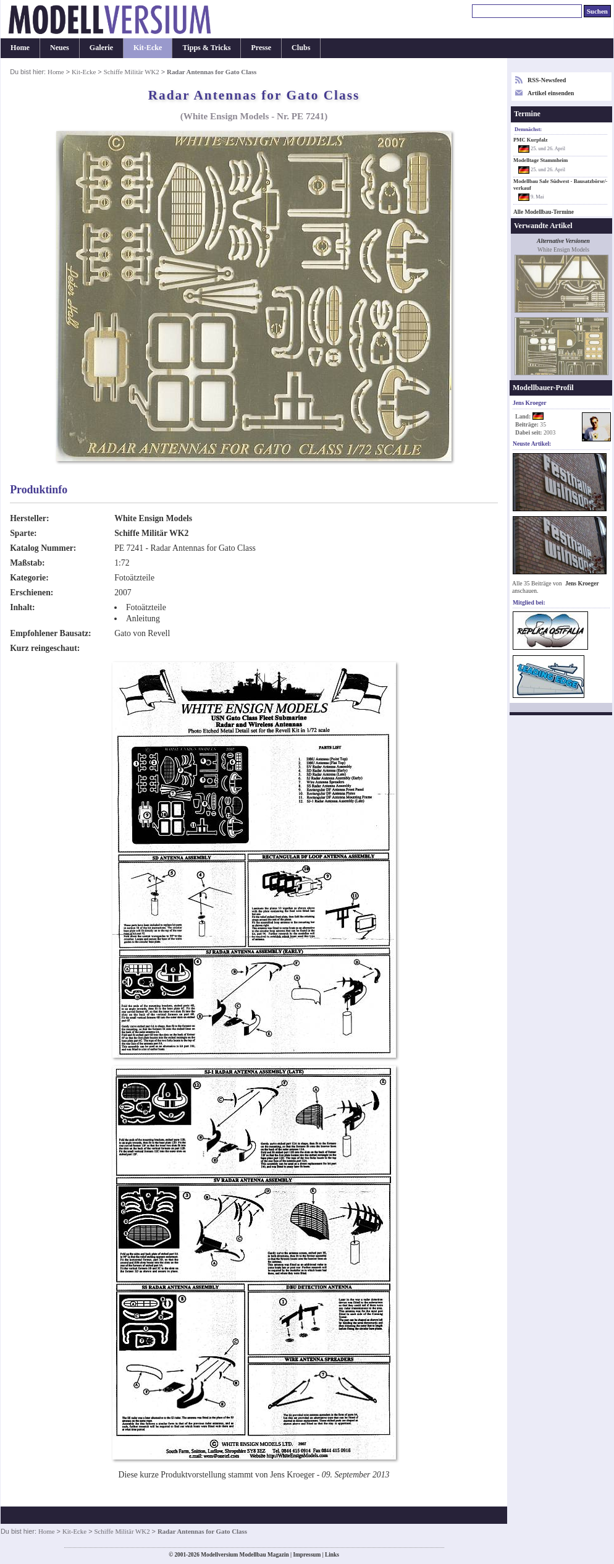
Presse (261, 47)
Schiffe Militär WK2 (131, 71)
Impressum (307, 1555)
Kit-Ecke (147, 47)
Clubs (301, 47)
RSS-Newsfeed (547, 80)
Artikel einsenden (551, 93)
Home (20, 47)
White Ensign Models (153, 518)
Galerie (101, 47)
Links (332, 1555)
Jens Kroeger (582, 583)
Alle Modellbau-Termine (543, 212)
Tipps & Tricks (206, 47)
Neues (59, 47)
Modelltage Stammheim (540, 160)
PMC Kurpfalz (530, 140)
